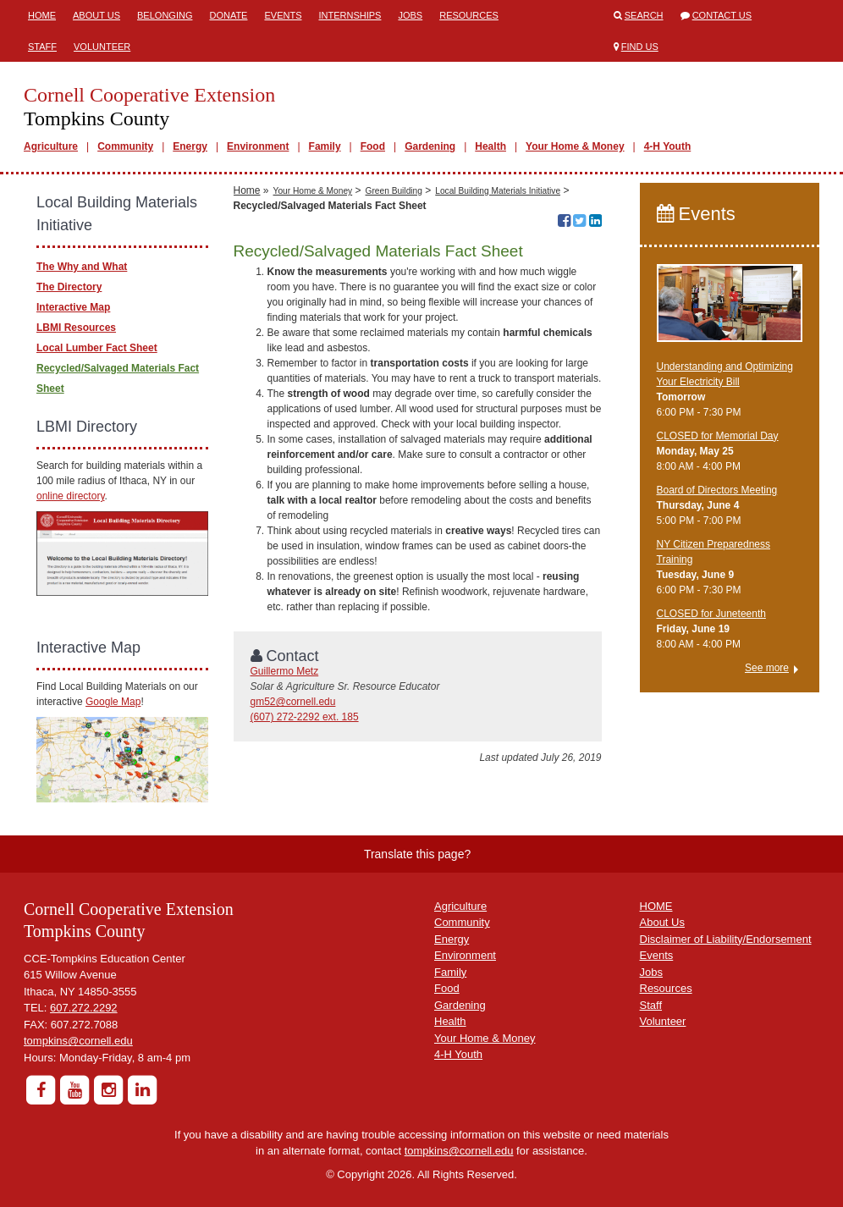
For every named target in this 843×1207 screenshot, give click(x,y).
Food (373, 146)
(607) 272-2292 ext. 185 (305, 717)
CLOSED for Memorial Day (718, 436)
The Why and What (81, 267)
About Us (96, 15)
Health (490, 146)
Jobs (410, 15)
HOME (656, 906)
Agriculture (51, 146)
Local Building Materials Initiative (497, 191)
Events (282, 15)
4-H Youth (667, 146)
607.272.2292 (84, 1007)
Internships (349, 15)
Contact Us (722, 15)
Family (325, 146)
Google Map (112, 702)
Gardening (430, 146)
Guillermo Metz (285, 671)
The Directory (69, 287)
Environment (258, 146)
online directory (70, 496)
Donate (228, 15)
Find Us (639, 46)
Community (125, 146)
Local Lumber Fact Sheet (96, 348)
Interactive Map (73, 307)
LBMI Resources (76, 327)
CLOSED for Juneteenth (711, 614)
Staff (42, 46)
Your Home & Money (575, 146)
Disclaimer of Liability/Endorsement (726, 939)
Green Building (394, 191)
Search (644, 15)
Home (42, 15)
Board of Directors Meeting (717, 490)
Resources (469, 15)
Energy (190, 146)
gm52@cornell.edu (293, 702)
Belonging (164, 15)
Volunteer (102, 46)
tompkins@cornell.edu (78, 1040)
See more (767, 668)
